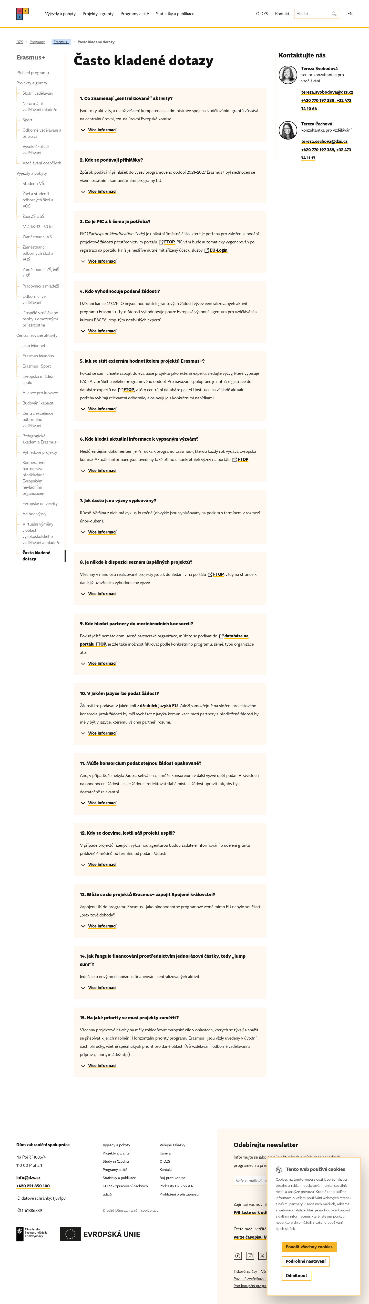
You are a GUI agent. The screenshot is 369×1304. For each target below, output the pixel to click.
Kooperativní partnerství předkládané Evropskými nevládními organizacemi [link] (35, 478)
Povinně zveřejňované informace (259, 1279)
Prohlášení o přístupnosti (179, 1194)
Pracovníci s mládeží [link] (41, 286)
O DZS (262, 13)
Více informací (102, 130)
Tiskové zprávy (245, 1271)
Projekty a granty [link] (31, 83)
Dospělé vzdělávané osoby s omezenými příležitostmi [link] (40, 319)
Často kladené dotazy (96, 42)
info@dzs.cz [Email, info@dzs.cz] (28, 1177)
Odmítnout (296, 1275)
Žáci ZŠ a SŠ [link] (33, 216)
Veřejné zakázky (172, 1145)
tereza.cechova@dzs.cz (324, 141)
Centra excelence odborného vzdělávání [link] (38, 419)
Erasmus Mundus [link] (38, 356)
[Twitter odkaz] (262, 1256)
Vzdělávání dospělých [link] (42, 163)
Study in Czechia (116, 1161)
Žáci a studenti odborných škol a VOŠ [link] (38, 200)
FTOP (169, 242)
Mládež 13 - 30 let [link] (38, 226)
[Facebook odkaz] (238, 1256)
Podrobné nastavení (305, 1261)
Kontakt (282, 13)
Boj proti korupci (173, 1178)
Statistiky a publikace (175, 13)
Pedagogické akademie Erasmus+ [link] (40, 439)
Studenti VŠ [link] (33, 183)
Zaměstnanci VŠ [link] (37, 237)
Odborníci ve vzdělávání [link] (34, 299)
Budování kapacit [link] (38, 403)
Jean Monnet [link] (34, 345)
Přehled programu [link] (32, 72)
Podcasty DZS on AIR (176, 1186)
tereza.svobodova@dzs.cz (327, 92)
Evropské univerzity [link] (40, 503)
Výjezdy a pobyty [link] (31, 173)
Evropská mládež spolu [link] (38, 379)
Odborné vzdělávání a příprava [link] (42, 133)
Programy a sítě (135, 13)
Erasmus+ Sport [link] (37, 366)
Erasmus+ (61, 42)
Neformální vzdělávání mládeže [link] (40, 106)
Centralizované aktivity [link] (36, 335)
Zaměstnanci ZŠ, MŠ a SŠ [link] (41, 273)
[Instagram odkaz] (250, 1256)
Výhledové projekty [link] (40, 452)
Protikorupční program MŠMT (258, 1286)
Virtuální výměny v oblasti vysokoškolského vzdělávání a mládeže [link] (41, 533)
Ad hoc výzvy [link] (34, 514)
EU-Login (219, 250)
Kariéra (165, 1153)
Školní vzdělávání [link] (38, 93)
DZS (19, 42)
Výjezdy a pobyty (60, 13)
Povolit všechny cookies (309, 1247)
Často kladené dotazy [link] (36, 556)
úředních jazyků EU (159, 705)
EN (350, 13)
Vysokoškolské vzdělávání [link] (36, 149)
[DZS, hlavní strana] (22, 14)
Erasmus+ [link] (30, 57)
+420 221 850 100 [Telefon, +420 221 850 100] (33, 1186)
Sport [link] (28, 120)
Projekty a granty (98, 13)
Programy (37, 42)
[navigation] (39, 307)
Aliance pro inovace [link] (40, 393)
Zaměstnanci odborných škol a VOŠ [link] (38, 253)
